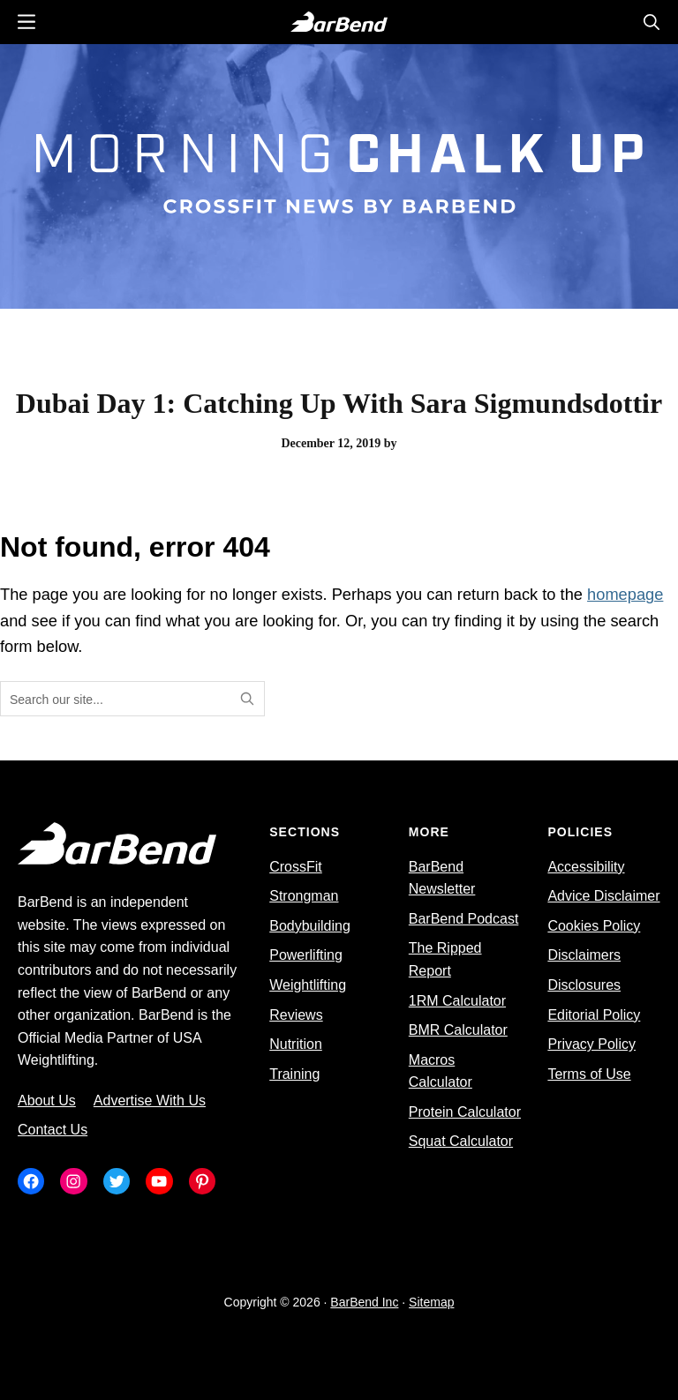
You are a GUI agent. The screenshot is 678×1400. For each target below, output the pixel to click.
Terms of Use (588, 1074)
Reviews (295, 1014)
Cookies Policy (593, 925)
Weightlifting (307, 984)
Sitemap (431, 1302)
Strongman (303, 895)
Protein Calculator (465, 1111)
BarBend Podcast (464, 918)
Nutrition (295, 1044)
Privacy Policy (591, 1044)
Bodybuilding (309, 925)
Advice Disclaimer (603, 895)
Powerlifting (306, 954)
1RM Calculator (457, 1000)
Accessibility (585, 866)
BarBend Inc (364, 1302)
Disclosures (584, 984)
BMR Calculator (458, 1029)
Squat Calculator (461, 1141)
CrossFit (295, 866)
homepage (625, 594)
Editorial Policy (593, 1014)
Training (294, 1074)
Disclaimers (584, 954)
